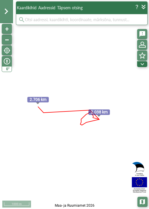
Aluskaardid (143, 201)
